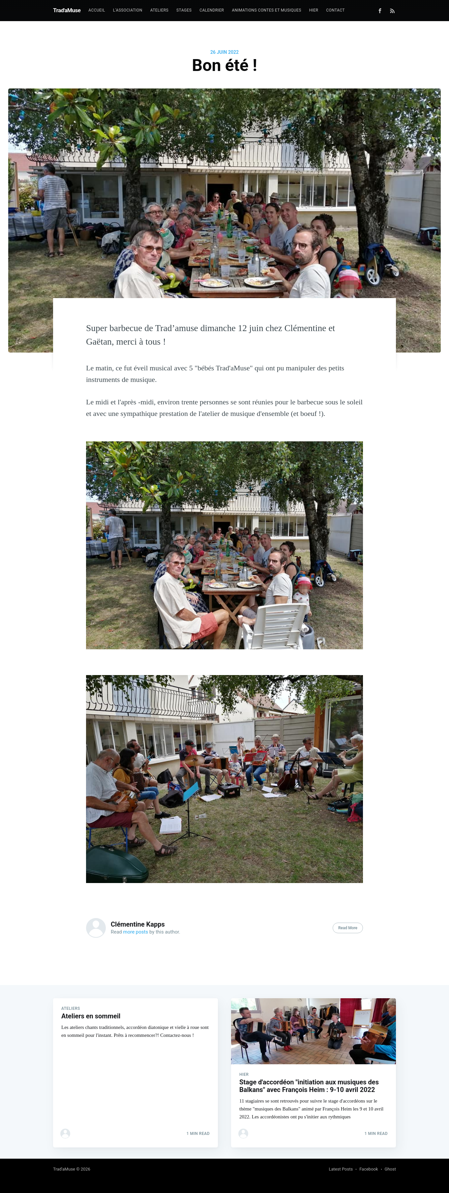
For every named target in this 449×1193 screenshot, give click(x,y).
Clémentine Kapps (138, 924)
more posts (135, 932)
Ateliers (159, 10)
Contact (335, 10)
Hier (313, 10)
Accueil (96, 10)
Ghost (390, 1169)
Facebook (368, 1169)
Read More (347, 928)
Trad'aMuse (66, 10)
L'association (127, 10)
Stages (184, 10)
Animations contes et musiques (266, 10)
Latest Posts (341, 1169)
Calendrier (211, 10)
